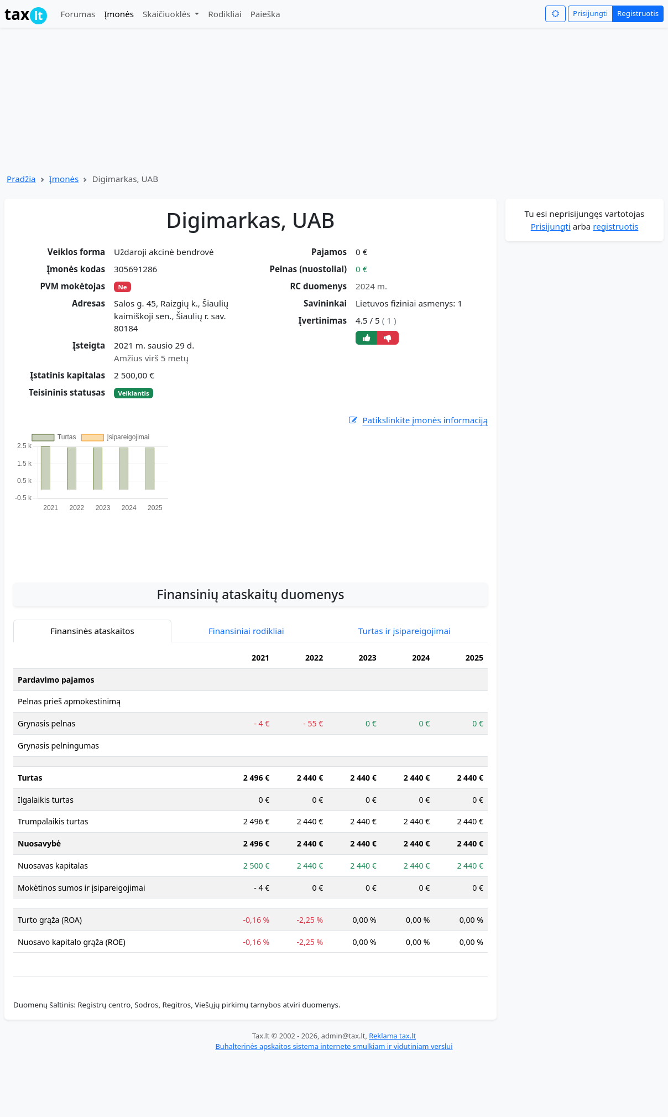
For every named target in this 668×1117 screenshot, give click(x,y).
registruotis (615, 226)
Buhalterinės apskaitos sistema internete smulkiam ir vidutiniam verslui (333, 1046)
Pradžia (21, 178)
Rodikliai (224, 13)
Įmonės (119, 13)
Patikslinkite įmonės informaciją (417, 420)
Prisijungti (590, 13)
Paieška (265, 13)
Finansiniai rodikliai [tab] (246, 630)
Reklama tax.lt (392, 1036)
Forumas (77, 13)
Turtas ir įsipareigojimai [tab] (404, 630)
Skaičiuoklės (168, 13)
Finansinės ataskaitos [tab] (92, 630)
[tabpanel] (250, 804)
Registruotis (638, 13)
